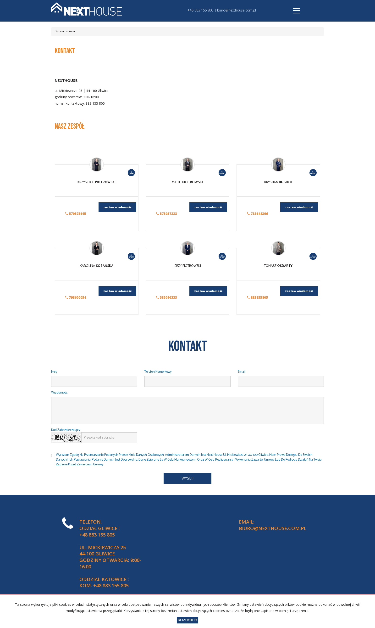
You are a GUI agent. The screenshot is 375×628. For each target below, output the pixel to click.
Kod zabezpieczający (65, 430)
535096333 (166, 297)
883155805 (257, 297)
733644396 (257, 213)
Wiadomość (59, 392)
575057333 (166, 213)
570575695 (75, 213)
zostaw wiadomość (117, 207)
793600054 (75, 297)
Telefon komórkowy (157, 372)
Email (241, 372)
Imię (54, 372)
